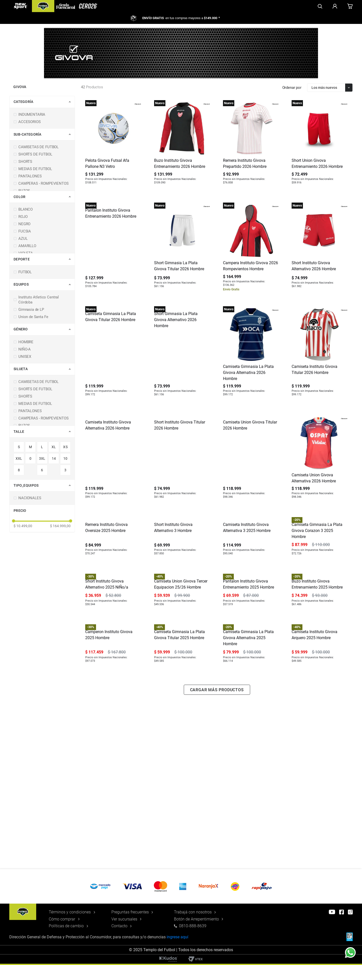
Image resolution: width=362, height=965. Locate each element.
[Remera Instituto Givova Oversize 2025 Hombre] (113, 565)
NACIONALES (29, 498)
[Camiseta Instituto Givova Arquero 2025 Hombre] (320, 778)
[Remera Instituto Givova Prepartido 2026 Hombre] (251, 145)
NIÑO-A (24, 349)
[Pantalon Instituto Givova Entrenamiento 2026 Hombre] (113, 248)
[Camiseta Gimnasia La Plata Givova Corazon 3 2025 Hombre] (320, 565)
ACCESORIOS (29, 122)
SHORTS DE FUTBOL (35, 154)
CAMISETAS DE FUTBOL (38, 147)
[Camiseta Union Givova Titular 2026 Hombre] (251, 460)
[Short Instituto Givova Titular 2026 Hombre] (182, 460)
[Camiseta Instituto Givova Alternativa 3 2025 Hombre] (251, 565)
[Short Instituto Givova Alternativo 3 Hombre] (182, 565)
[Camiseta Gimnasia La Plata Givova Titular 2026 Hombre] (113, 354)
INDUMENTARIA (31, 114)
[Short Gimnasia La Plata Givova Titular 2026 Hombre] (182, 248)
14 (54, 458)
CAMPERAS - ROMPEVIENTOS (43, 183)
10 (65, 458)
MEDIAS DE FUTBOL (35, 169)
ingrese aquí (177, 937)
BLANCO (25, 209)
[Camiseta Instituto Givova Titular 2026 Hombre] (320, 354)
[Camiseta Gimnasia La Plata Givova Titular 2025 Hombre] (182, 778)
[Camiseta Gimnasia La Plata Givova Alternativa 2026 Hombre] (251, 354)
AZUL (22, 238)
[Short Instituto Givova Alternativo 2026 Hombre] (320, 248)
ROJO (22, 216)
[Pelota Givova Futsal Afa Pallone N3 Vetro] (113, 145)
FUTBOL (25, 272)
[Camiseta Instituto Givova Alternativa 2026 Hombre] (113, 460)
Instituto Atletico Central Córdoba (38, 299)
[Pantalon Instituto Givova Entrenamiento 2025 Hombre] (251, 671)
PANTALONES (30, 176)
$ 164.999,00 (60, 526)
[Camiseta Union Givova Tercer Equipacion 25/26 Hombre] (182, 671)
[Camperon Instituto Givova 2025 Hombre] (113, 778)
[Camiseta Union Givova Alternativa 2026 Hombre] (320, 460)
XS (65, 447)
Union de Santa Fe (33, 317)
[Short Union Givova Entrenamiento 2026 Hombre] (320, 145)
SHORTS (25, 161)
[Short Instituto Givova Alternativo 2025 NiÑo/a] (113, 671)
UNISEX (24, 356)
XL (54, 447)
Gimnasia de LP (31, 309)
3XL (42, 458)
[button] (44, 101)
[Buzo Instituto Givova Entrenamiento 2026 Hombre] (182, 145)
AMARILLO (27, 246)
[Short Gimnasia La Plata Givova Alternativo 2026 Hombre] (182, 354)
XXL (19, 458)
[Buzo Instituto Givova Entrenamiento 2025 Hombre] (320, 671)
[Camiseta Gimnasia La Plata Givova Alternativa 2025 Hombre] (251, 778)
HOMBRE (25, 342)
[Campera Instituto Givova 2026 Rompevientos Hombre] (251, 248)
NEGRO (24, 224)
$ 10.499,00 (23, 526)
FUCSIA (24, 231)
